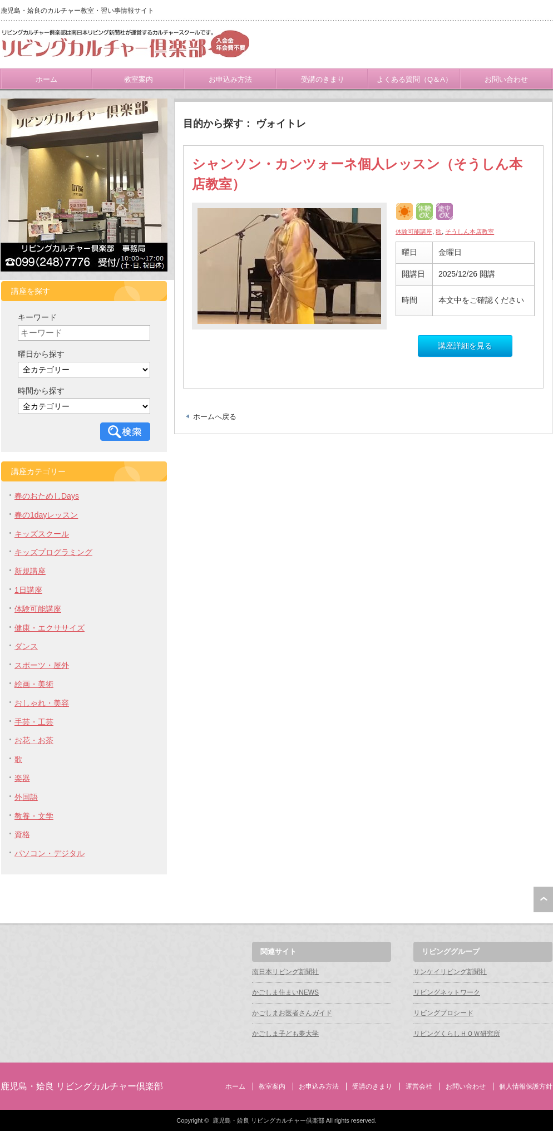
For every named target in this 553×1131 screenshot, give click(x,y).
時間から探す (41, 390)
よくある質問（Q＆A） (414, 79)
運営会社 (419, 1086)
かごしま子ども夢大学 (285, 1033)
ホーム (46, 79)
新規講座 (30, 571)
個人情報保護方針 (525, 1086)
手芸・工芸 (33, 721)
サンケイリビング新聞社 (450, 972)
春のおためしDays (46, 495)
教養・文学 (33, 816)
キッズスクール (41, 533)
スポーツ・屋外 (41, 665)
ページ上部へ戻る (543, 899)
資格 (22, 834)
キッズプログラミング (53, 552)
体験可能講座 (414, 231)
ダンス (26, 646)
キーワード (37, 317)
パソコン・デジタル (49, 853)
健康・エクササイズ (49, 627)
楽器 (22, 778)
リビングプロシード (443, 1013)
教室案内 (138, 79)
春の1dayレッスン (46, 514)
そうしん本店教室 (469, 231)
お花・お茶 (33, 740)
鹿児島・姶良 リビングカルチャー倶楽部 (82, 1086)
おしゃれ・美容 (41, 703)
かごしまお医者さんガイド (292, 1013)
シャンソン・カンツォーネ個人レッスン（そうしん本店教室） (357, 173)
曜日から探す (41, 354)
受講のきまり (322, 79)
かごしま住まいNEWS (285, 992)
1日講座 (28, 590)
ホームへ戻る (214, 416)
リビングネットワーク (446, 992)
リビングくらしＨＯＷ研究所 (456, 1033)
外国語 (26, 797)
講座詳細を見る (465, 345)
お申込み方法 (230, 79)
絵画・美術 (33, 684)
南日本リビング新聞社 (285, 972)
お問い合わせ (506, 79)
